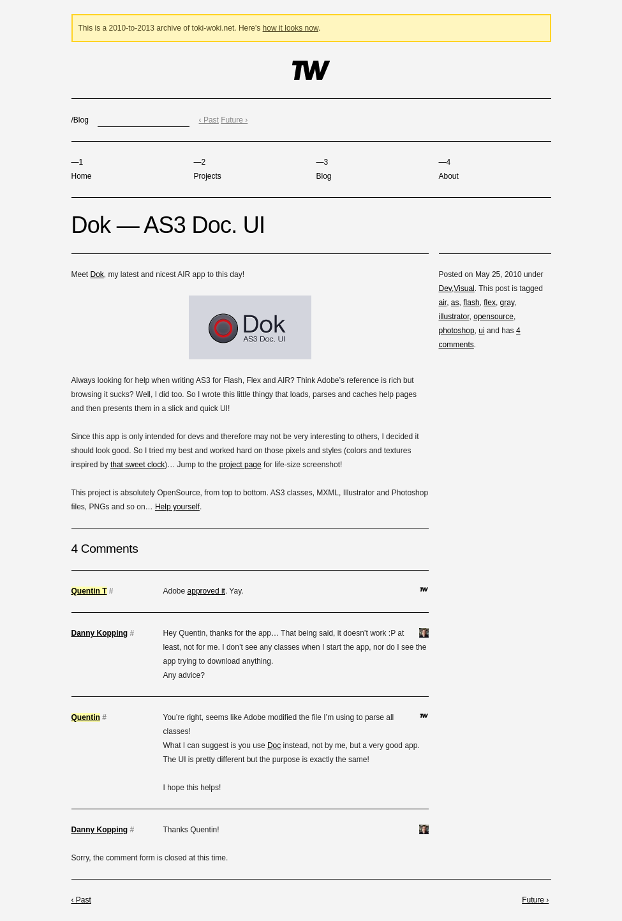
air (443, 302)
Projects (207, 169)
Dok (97, 274)
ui (481, 330)
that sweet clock (137, 464)
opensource (493, 316)
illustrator (454, 316)
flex (490, 302)
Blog (324, 169)
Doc (274, 745)
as (455, 302)
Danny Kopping (99, 633)
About (449, 169)
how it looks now (290, 28)
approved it (206, 591)
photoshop (457, 330)
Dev (445, 288)
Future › (234, 120)
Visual (464, 288)
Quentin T (89, 591)
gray (507, 302)
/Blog (80, 120)
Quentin (85, 717)
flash (471, 302)
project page (240, 464)
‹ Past (209, 120)
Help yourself (177, 506)
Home (81, 169)
